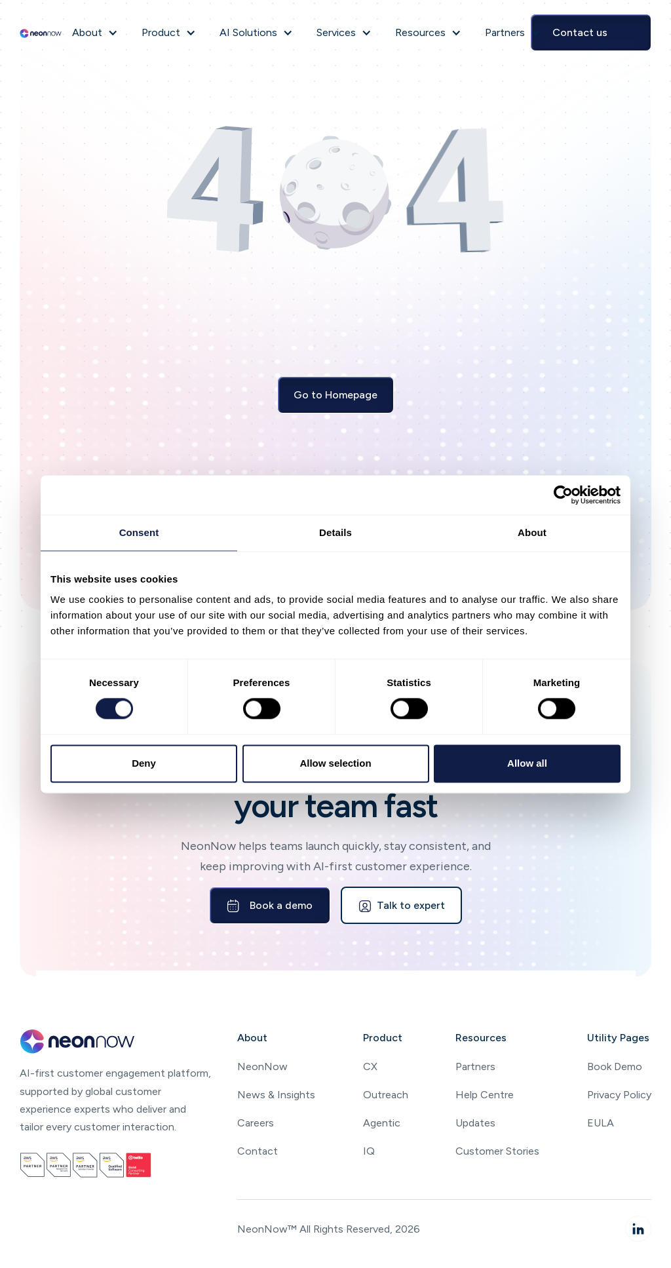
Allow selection (335, 763)
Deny (144, 763)
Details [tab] (335, 532)
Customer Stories (497, 1151)
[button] (95, 32)
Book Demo (614, 1066)
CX (370, 1066)
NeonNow (262, 1066)
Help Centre (484, 1094)
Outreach (385, 1094)
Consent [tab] (139, 532)
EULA (600, 1123)
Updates (475, 1123)
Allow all (527, 763)
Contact (257, 1151)
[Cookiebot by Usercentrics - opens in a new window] (563, 495)
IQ (369, 1151)
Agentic (381, 1123)
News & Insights (276, 1094)
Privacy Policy (619, 1094)
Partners (475, 1066)
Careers (255, 1123)
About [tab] (532, 532)
